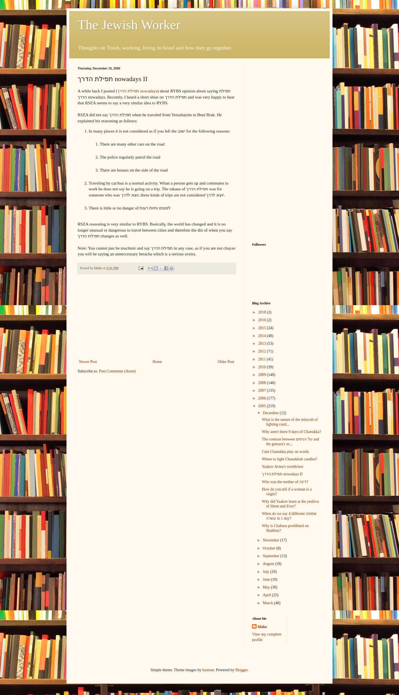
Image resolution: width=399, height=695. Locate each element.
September (271, 556)
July (266, 572)
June (267, 579)
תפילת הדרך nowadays (137, 91)
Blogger (241, 670)
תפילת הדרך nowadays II (282, 474)
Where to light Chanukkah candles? (289, 459)
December (271, 413)
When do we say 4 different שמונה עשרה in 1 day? (289, 516)
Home (157, 362)
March (268, 603)
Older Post (226, 362)
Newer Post (88, 362)
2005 (262, 406)
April (267, 595)
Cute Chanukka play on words (285, 452)
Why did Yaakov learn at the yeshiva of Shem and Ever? (290, 503)
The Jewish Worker (129, 24)
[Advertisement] (156, 316)
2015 (262, 328)
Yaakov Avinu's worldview (282, 467)
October (269, 548)
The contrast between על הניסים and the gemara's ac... (290, 441)
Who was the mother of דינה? (285, 482)
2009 (262, 375)
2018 (262, 312)
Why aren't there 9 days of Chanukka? (291, 432)
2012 (262, 351)
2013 (262, 343)
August (269, 564)
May (267, 587)
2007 (262, 390)
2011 (262, 359)
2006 (262, 398)
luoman (208, 670)
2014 (262, 336)
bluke (262, 627)
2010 (262, 367)
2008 (262, 383)
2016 (262, 320)
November (271, 540)
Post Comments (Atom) (117, 371)
